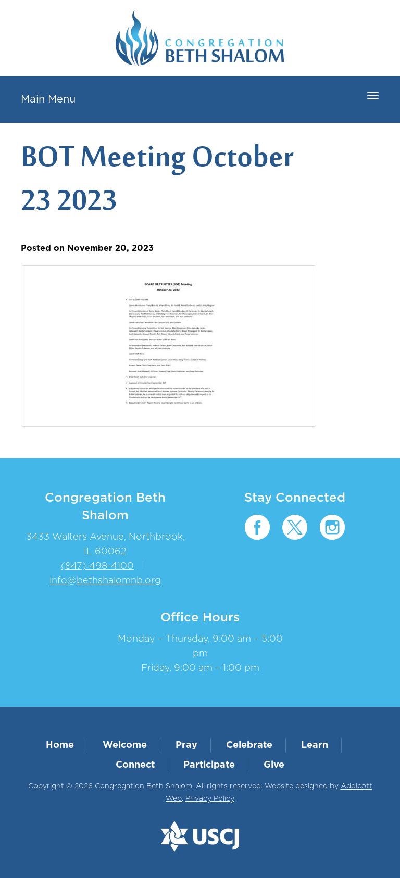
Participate (209, 765)
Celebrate (249, 745)
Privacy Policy (209, 799)
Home (60, 745)
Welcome (125, 745)
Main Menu (48, 99)
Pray (186, 745)
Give (274, 765)
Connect (135, 765)
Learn (314, 745)
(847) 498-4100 (97, 566)
